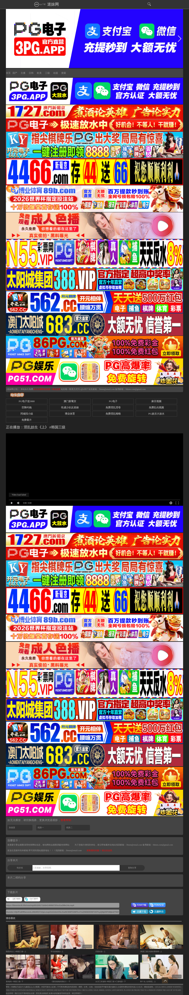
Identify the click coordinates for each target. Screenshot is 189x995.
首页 (8, 73)
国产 (15, 73)
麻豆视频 (156, 401)
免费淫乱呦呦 (113, 413)
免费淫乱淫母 (113, 407)
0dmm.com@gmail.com (136, 389)
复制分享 (132, 868)
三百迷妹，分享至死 (41, 868)
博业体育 (70, 413)
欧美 (39, 73)
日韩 (31, 73)
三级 (47, 73)
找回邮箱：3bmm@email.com (69, 850)
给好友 (20, 868)
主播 (23, 73)
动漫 (55, 73)
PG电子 (113, 401)
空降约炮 (27, 407)
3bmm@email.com (107, 389)
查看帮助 (66, 820)
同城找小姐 (26, 413)
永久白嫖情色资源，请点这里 (47, 389)
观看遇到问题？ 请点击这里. (100, 850)
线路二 (69, 827)
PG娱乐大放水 (156, 413)
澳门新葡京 (70, 401)
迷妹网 (53, 4)
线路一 (41, 827)
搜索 (63, 73)
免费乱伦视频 (156, 407)
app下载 (39, 4)
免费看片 (27, 420)
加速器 (12, 827)
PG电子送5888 (27, 401)
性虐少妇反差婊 (70, 407)
